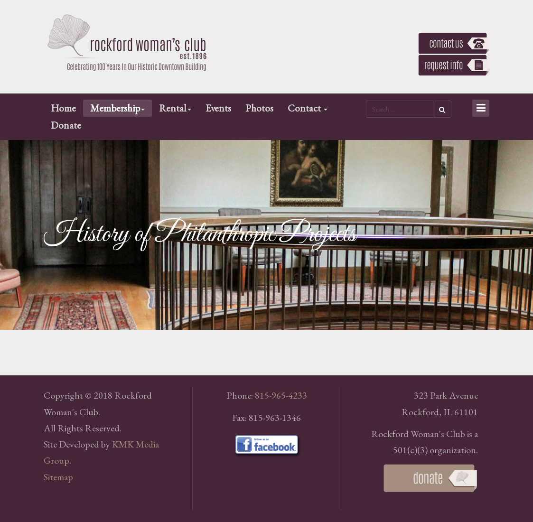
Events (218, 108)
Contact (307, 108)
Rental (175, 108)
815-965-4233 (281, 395)
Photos (259, 108)
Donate (66, 125)
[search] (399, 109)
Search (442, 109)
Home (63, 108)
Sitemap (58, 477)
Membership (117, 108)
